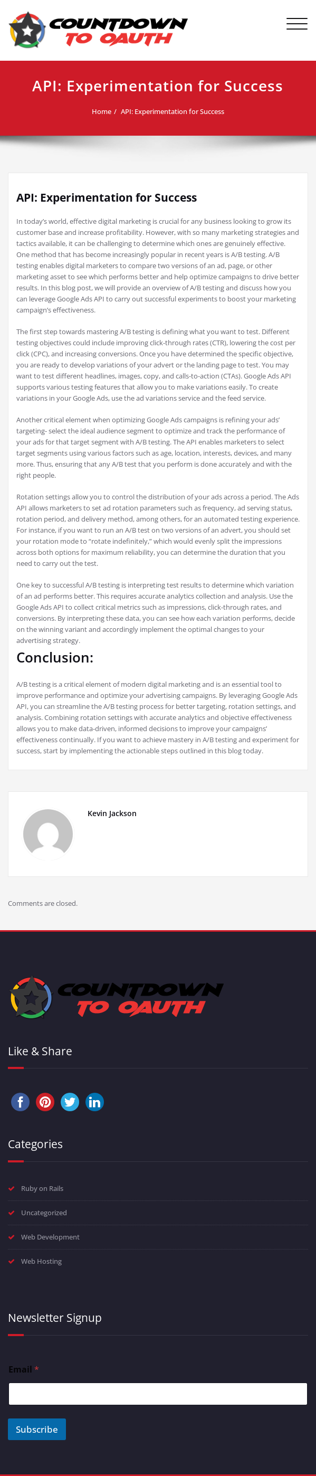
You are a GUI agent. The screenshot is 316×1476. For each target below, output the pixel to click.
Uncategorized (44, 1212)
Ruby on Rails (42, 1188)
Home (101, 111)
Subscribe (37, 1429)
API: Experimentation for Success (172, 111)
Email (23, 1370)
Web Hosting (41, 1261)
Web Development (50, 1237)
